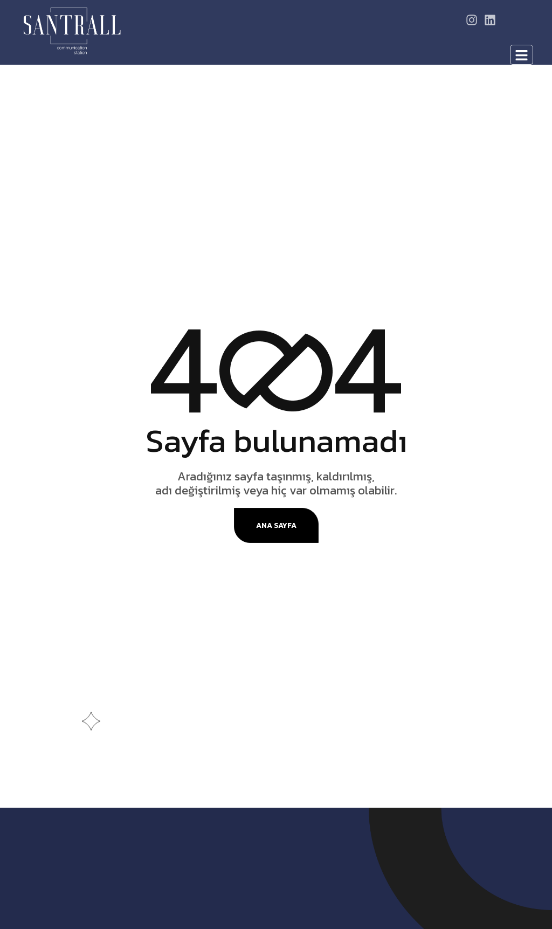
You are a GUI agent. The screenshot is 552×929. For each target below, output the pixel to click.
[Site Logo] (72, 30)
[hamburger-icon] (521, 55)
